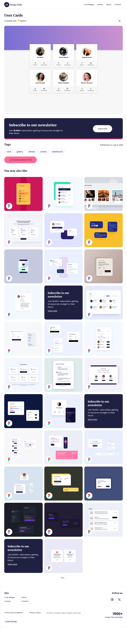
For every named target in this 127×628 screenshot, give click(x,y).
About (24, 597)
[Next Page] (63, 578)
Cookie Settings (11, 621)
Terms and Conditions (13, 612)
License (7, 601)
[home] (13, 3)
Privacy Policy (35, 613)
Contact (25, 601)
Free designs (9, 597)
